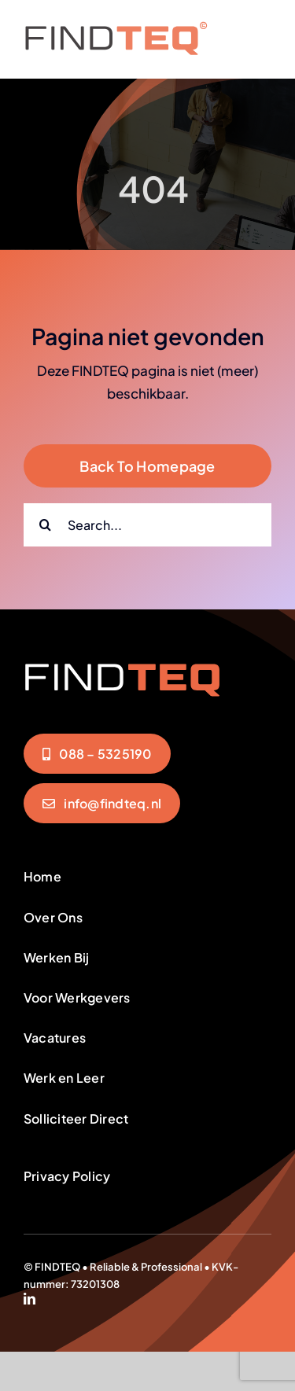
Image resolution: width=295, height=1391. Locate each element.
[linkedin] (29, 1299)
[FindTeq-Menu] (116, 27)
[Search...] (147, 524)
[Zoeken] (45, 524)
